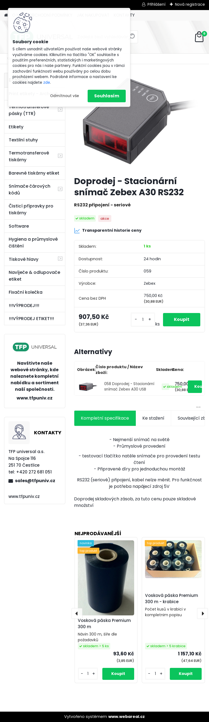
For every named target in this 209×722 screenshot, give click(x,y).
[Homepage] (6, 15)
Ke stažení (153, 418)
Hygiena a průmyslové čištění (33, 242)
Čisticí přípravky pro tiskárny (31, 209)
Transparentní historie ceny (108, 231)
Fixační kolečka (25, 292)
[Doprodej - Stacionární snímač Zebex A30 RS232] (139, 122)
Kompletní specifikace (105, 418)
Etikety (16, 127)
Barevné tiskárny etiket (34, 173)
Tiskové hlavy (23, 259)
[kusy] (143, 319)
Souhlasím (106, 96)
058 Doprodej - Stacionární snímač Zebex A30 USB (129, 386)
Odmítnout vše (64, 95)
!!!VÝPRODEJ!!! (24, 305)
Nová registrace (190, 4)
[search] (131, 38)
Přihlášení (156, 4)
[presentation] (77, 613)
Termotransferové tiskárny (29, 156)
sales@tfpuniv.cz (35, 481)
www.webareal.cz (126, 716)
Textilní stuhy (23, 140)
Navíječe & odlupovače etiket (34, 275)
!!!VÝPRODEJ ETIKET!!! (31, 318)
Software (19, 226)
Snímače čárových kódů (29, 189)
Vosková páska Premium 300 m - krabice (171, 599)
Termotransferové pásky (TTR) (29, 110)
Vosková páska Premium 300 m (104, 624)
